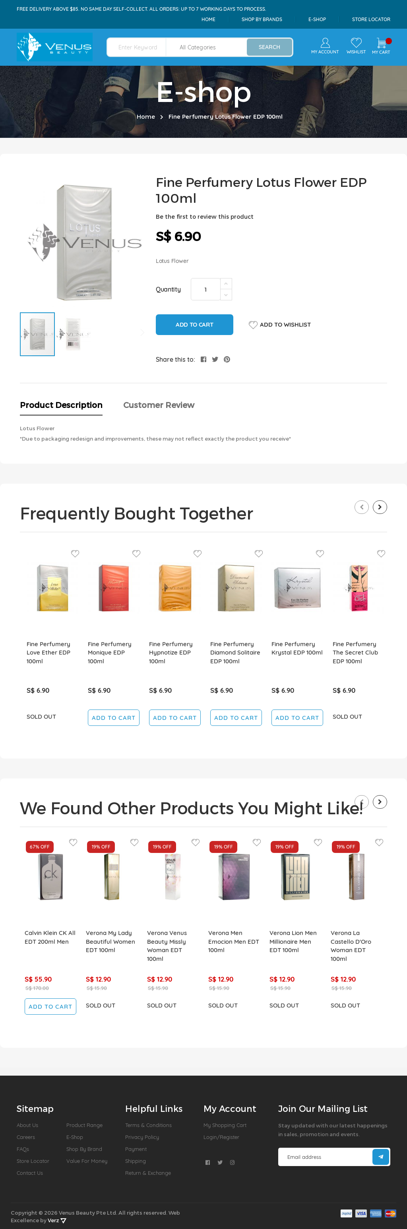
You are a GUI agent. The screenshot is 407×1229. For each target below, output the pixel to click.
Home (208, 19)
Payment (136, 1149)
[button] (73, 334)
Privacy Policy (142, 1137)
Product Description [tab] (61, 405)
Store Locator (371, 19)
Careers (26, 1137)
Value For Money (86, 1161)
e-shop (317, 19)
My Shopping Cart (225, 1125)
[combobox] (141, 47)
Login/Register (221, 1137)
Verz (57, 1220)
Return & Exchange (148, 1173)
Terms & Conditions (148, 1125)
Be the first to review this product (205, 216)
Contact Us (30, 1173)
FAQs (23, 1149)
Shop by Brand (84, 1149)
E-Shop (74, 1137)
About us (27, 1125)
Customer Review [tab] (158, 405)
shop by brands (262, 19)
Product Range (84, 1125)
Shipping (135, 1161)
